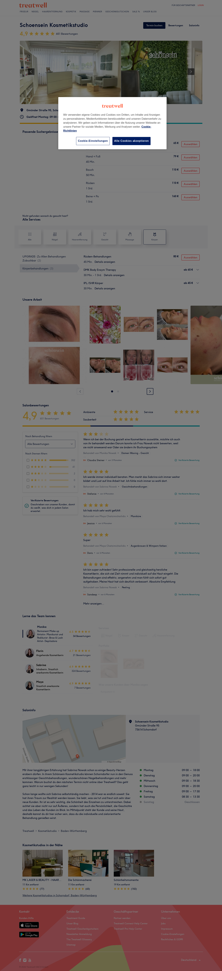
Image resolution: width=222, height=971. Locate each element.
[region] (112, 123)
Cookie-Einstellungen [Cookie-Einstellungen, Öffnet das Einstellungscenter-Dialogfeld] (93, 140)
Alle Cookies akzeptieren (131, 140)
